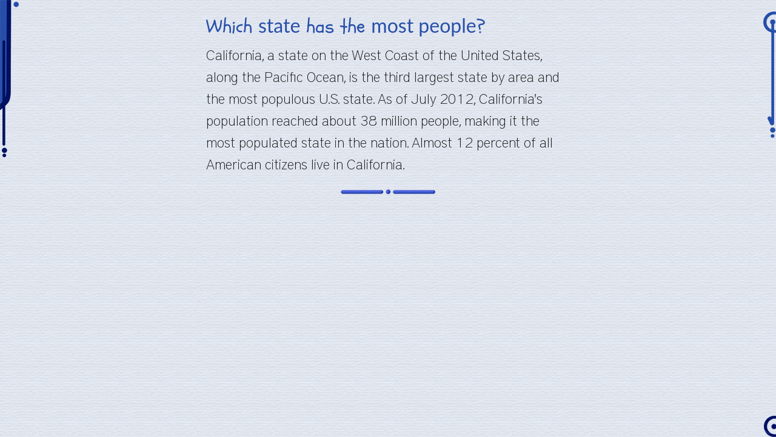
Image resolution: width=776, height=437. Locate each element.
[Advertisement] (388, 293)
